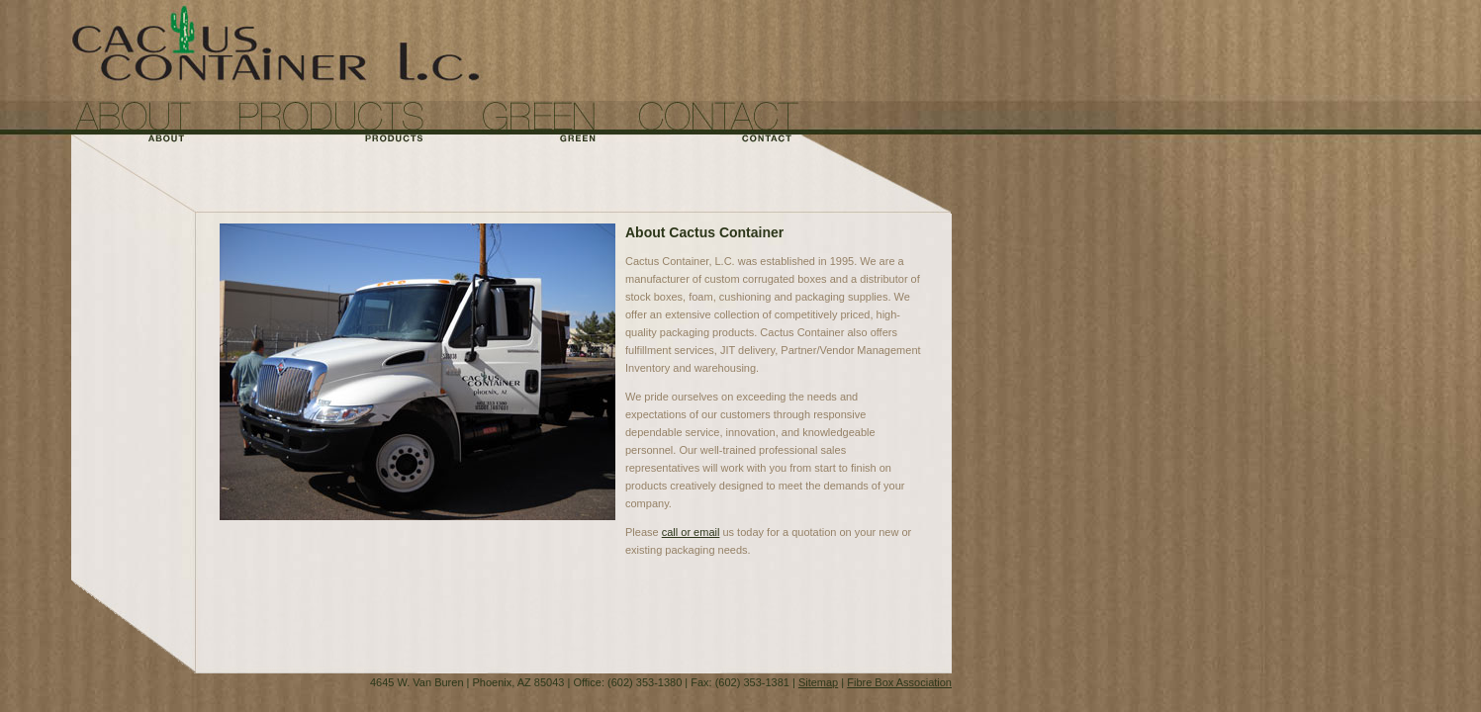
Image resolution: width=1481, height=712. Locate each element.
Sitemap (818, 682)
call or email (691, 532)
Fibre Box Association (899, 682)
